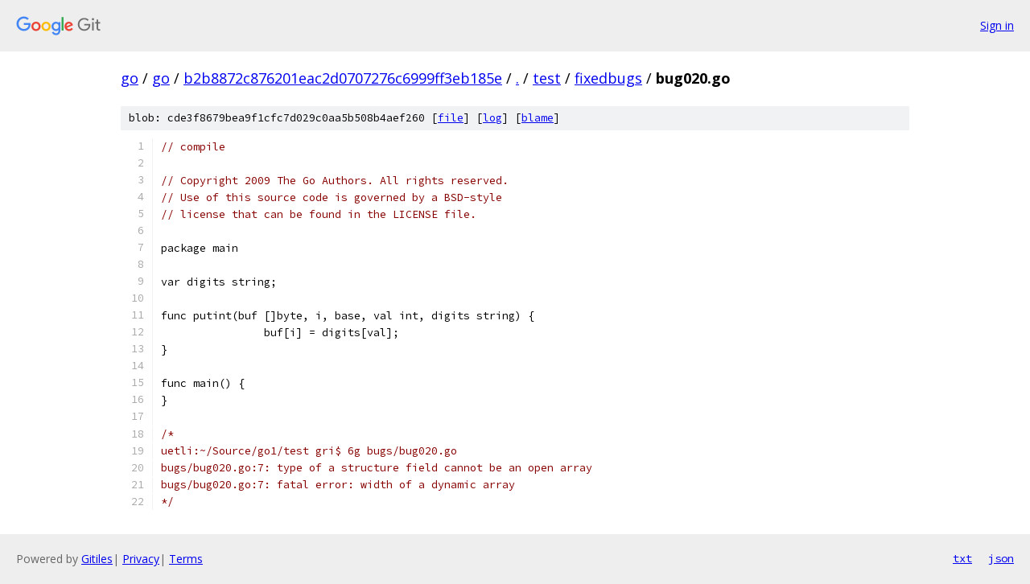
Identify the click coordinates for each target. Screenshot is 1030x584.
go (129, 78)
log (492, 118)
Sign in (997, 25)
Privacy (140, 558)
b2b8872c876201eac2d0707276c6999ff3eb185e (342, 78)
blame (537, 118)
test (547, 78)
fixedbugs (608, 78)
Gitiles (97, 558)
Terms (186, 558)
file (451, 118)
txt (962, 558)
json (1001, 558)
